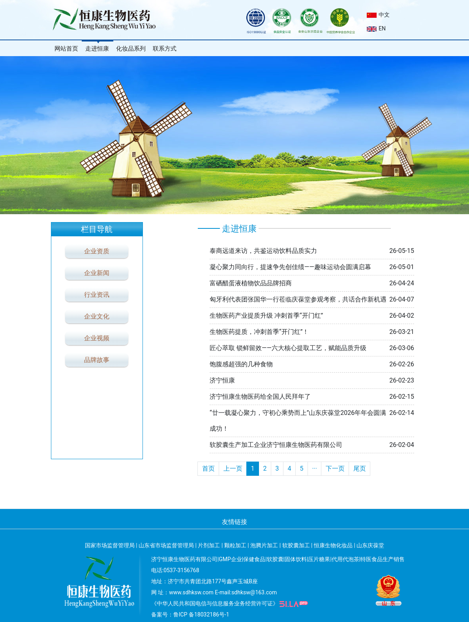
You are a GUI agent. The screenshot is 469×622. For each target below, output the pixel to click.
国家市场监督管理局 (110, 545)
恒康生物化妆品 (333, 545)
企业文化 (96, 316)
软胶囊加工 (296, 545)
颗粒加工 (235, 545)
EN (376, 28)
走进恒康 (97, 48)
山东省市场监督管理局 (166, 545)
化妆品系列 (131, 48)
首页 (208, 468)
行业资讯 (96, 294)
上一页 (232, 468)
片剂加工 (209, 545)
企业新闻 (96, 273)
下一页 (335, 468)
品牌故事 (96, 360)
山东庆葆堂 (370, 545)
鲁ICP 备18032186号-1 (201, 614)
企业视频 (96, 338)
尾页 (359, 468)
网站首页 (66, 48)
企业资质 (96, 251)
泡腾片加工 (264, 545)
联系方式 (164, 48)
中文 (378, 14)
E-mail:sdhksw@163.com (246, 592)
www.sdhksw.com (191, 592)
